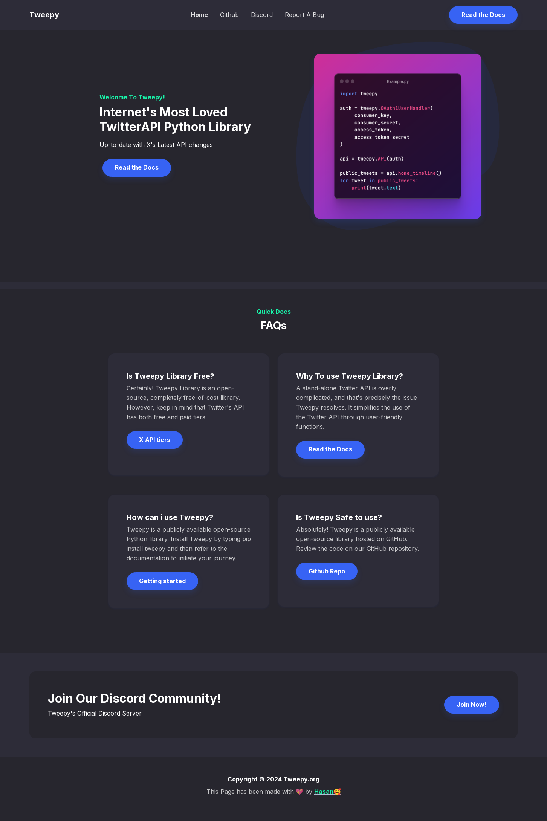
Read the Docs (137, 167)
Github (229, 14)
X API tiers (154, 439)
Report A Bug (304, 14)
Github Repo (327, 571)
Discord (262, 14)
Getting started (162, 581)
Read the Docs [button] (483, 14)
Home (199, 14)
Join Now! (472, 704)
